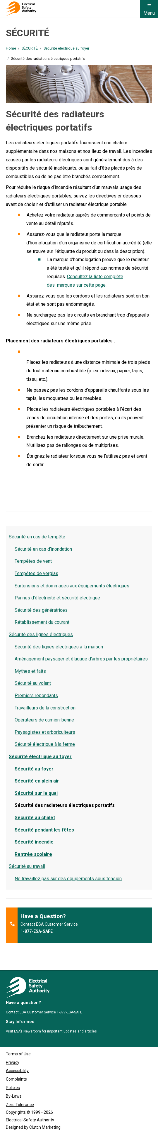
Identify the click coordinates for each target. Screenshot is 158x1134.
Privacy (12, 1062)
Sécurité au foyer (34, 769)
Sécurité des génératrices (41, 610)
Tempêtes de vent (33, 561)
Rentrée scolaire (33, 854)
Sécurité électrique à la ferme (45, 744)
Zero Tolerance (20, 1104)
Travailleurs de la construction (45, 708)
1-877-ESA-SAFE (36, 931)
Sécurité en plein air (37, 781)
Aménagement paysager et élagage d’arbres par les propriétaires (81, 659)
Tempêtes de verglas (36, 573)
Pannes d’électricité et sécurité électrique (57, 598)
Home (11, 48)
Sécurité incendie (34, 842)
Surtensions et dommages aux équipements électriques (72, 586)
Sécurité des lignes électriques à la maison (59, 647)
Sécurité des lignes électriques (41, 634)
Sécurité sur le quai (36, 793)
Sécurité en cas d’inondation (43, 549)
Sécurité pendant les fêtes (44, 830)
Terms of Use (18, 1054)
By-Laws (14, 1096)
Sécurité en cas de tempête (37, 537)
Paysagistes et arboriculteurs (45, 732)
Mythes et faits (30, 671)
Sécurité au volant (33, 683)
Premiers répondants (36, 695)
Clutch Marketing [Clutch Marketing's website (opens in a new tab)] (45, 1127)
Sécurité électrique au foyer (66, 48)
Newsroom (32, 1031)
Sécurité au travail (27, 866)
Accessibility (17, 1070)
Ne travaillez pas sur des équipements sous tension (68, 878)
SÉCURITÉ (30, 48)
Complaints (16, 1079)
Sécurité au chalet (35, 817)
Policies (13, 1087)
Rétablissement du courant (42, 622)
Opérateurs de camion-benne (44, 720)
